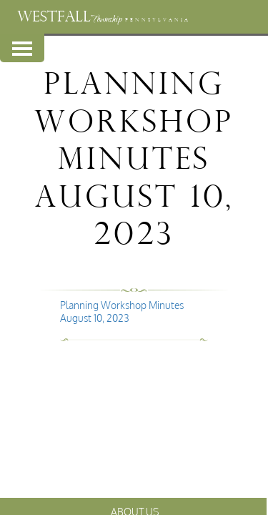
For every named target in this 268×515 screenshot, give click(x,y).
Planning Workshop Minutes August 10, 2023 (122, 311)
